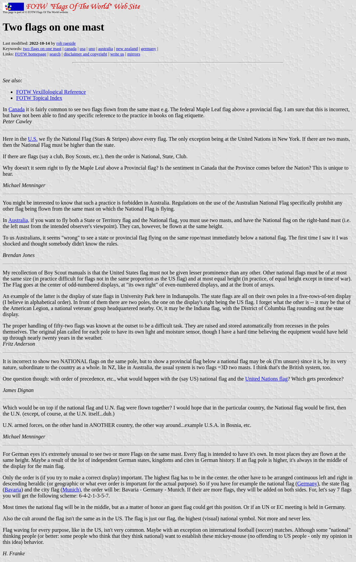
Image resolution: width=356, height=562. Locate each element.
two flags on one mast (42, 48)
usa (82, 48)
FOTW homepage (30, 53)
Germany (307, 483)
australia (105, 48)
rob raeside (66, 43)
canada (71, 48)
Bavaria (12, 489)
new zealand (127, 48)
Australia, (18, 220)
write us (117, 53)
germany (148, 48)
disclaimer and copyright (85, 53)
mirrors (133, 53)
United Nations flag (266, 379)
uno (91, 48)
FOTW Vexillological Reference (51, 92)
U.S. (32, 139)
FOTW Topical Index (39, 98)
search (55, 53)
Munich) (71, 489)
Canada (16, 109)
